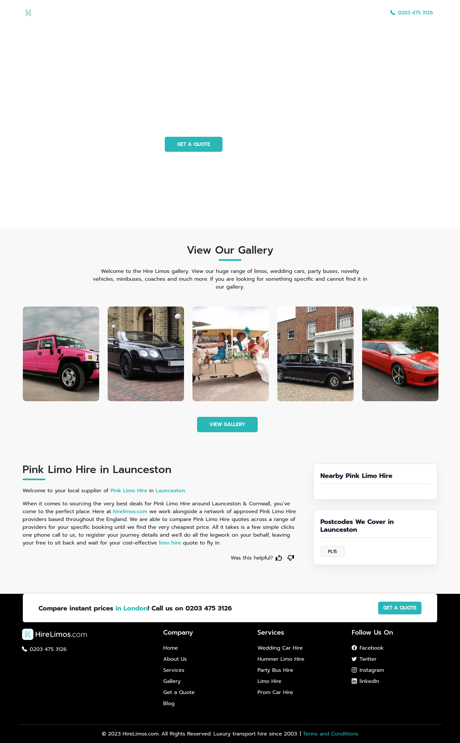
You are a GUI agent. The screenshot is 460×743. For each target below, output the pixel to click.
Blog (372, 12)
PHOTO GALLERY (262, 144)
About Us (253, 12)
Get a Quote (344, 12)
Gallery (311, 12)
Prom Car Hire (275, 692)
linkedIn (365, 681)
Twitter (364, 659)
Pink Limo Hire (128, 491)
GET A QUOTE (193, 144)
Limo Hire (269, 681)
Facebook (368, 648)
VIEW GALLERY (227, 424)
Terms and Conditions (330, 734)
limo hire (170, 543)
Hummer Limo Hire (280, 659)
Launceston (170, 491)
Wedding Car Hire (280, 648)
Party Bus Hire (275, 670)
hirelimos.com (130, 511)
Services (284, 12)
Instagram (368, 670)
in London (131, 608)
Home (226, 12)
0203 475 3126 (411, 12)
